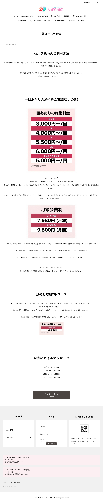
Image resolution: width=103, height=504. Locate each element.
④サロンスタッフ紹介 (79, 16)
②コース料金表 (43, 16)
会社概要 (87, 2)
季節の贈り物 (44, 434)
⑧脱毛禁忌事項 (60, 20)
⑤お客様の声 (22, 20)
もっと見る (51, 444)
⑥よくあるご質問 (35, 20)
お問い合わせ (51, 394)
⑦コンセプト (48, 20)
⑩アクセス (81, 20)
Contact (97, 2)
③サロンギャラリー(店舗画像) (60, 16)
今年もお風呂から (45, 442)
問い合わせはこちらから (11, 486)
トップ (5, 44)
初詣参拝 (42, 426)
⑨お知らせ (71, 20)
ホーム (16, 16)
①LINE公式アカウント (28, 16)
